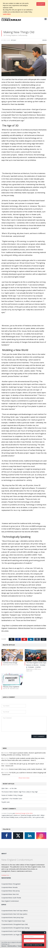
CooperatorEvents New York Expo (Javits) (14, 914)
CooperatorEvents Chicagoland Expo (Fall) (14, 924)
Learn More (7, 14)
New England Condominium (10, 901)
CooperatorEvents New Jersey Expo (12, 917)
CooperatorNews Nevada (9, 887)
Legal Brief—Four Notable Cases (11, 798)
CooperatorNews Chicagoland (10, 884)
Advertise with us (12, 946)
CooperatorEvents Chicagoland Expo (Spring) (15, 928)
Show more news (24, 778)
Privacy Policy (21, 946)
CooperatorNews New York (10, 894)
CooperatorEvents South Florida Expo (13, 931)
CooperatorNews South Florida (11, 898)
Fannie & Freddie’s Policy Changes (12, 795)
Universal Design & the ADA (23, 813)
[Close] (40, 4)
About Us (3, 946)
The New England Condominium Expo (13, 921)
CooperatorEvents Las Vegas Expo (12, 934)
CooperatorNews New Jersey (10, 891)
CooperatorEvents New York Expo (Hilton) (14, 910)
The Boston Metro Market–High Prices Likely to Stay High (19, 792)
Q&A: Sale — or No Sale (9, 788)
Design (44, 40)
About (4, 853)
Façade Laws (5, 802)
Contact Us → (6, 875)
